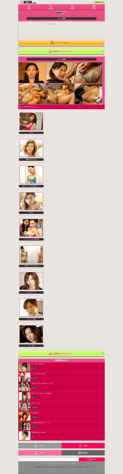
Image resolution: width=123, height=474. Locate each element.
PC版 (68, 463)
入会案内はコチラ (99, 2)
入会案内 (73, 463)
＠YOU (61, 14)
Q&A (48, 463)
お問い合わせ (61, 463)
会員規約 (53, 463)
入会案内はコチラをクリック (60, 51)
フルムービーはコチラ (60, 43)
